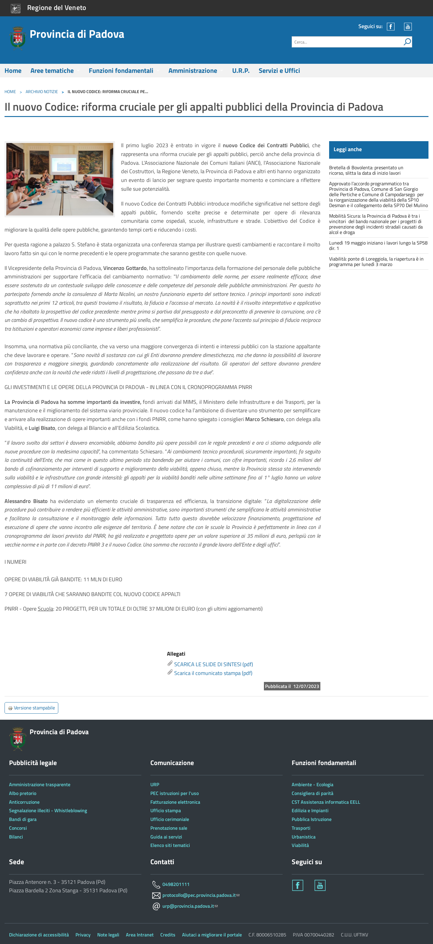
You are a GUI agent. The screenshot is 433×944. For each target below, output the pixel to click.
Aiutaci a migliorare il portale (212, 934)
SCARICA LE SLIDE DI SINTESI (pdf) (213, 664)
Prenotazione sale (168, 828)
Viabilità (300, 845)
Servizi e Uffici (279, 70)
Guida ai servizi (166, 836)
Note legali (108, 934)
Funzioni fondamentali (121, 70)
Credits (167, 934)
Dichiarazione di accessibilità (39, 934)
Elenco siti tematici (170, 845)
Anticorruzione (24, 802)
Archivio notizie (42, 91)
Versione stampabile (31, 707)
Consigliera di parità (312, 793)
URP (154, 784)
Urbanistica (304, 836)
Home (13, 70)
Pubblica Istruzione (312, 819)
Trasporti (301, 828)
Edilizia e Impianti (310, 810)
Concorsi (18, 828)
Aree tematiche (52, 70)
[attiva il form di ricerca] (406, 41)
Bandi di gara (23, 819)
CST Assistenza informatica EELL (326, 802)
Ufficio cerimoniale (169, 819)
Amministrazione (192, 70)
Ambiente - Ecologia (312, 784)
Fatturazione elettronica (175, 802)
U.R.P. (241, 70)
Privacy (83, 934)
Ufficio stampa (165, 810)
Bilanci (16, 836)
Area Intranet (140, 934)
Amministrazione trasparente (39, 784)
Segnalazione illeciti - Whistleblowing (48, 810)
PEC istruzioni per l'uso (174, 793)
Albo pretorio (22, 793)
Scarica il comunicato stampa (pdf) (213, 673)
